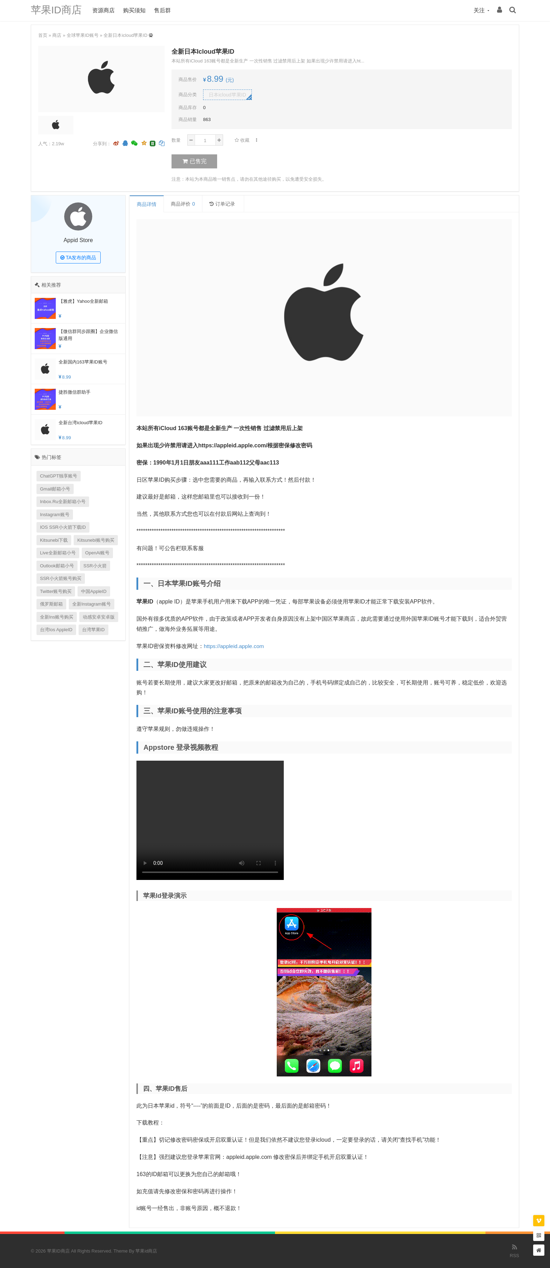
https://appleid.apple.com (235, 646)
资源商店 (105, 10)
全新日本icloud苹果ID (125, 35)
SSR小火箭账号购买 (60, 578)
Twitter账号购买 (56, 591)
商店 (56, 35)
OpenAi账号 (97, 552)
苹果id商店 (146, 1251)
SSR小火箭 (95, 565)
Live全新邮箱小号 (58, 552)
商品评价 (183, 204)
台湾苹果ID (93, 629)
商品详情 (146, 204)
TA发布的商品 (78, 257)
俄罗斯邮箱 (51, 604)
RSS (514, 1250)
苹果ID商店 (57, 10)
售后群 (164, 10)
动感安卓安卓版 (99, 617)
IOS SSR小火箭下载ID (63, 527)
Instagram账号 (54, 514)
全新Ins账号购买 (56, 617)
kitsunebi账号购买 (95, 540)
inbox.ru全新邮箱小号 (63, 501)
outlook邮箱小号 (57, 565)
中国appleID (93, 591)
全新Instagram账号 (91, 604)
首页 (42, 35)
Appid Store (78, 240)
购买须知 (136, 10)
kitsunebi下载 (54, 540)
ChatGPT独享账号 (58, 476)
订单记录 (222, 204)
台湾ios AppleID (56, 629)
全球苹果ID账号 (83, 35)
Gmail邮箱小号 (55, 489)
